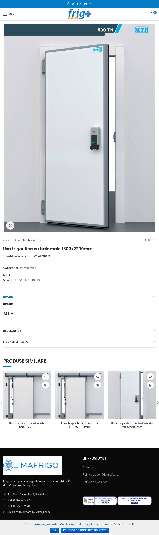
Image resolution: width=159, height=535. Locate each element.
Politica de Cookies (95, 481)
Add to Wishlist (18, 256)
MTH (6, 275)
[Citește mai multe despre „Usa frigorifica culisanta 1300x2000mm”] (97, 385)
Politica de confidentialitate (100, 474)
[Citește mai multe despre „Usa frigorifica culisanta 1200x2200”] (45, 385)
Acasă (6, 240)
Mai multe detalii (124, 524)
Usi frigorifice (32, 240)
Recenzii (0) (12, 331)
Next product (154, 240)
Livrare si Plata (15, 342)
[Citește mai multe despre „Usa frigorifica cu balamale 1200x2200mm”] (150, 385)
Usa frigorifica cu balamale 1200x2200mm (132, 425)
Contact (88, 467)
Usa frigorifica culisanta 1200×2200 (27, 425)
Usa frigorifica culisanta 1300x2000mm (79, 425)
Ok (55, 530)
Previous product (145, 240)
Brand (8, 297)
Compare (44, 255)
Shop (17, 240)
